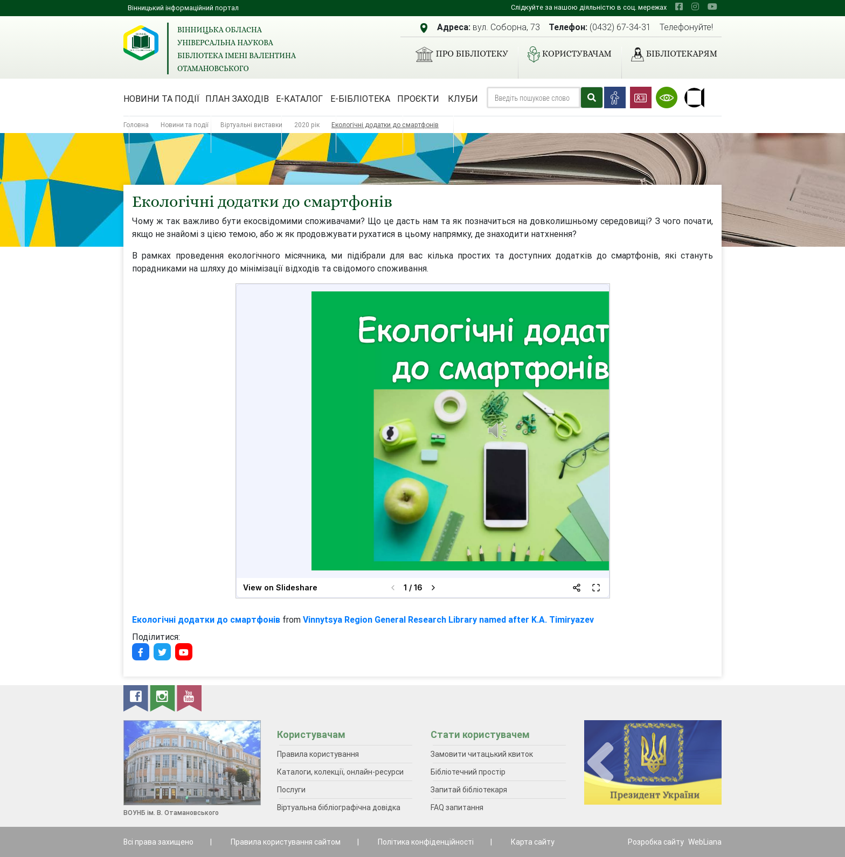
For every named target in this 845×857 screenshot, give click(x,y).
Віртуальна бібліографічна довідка (338, 807)
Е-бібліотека (360, 98)
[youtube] (712, 6)
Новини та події (161, 98)
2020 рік (307, 125)
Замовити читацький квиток (482, 754)
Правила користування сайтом (286, 842)
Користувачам (565, 54)
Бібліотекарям (669, 54)
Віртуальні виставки (251, 125)
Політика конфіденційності (426, 842)
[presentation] (600, 763)
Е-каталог (299, 98)
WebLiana (705, 842)
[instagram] (695, 6)
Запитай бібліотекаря (469, 790)
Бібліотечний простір (468, 772)
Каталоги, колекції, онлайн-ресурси (340, 772)
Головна (136, 125)
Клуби (463, 98)
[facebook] (679, 6)
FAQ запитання (457, 807)
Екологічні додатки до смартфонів (206, 619)
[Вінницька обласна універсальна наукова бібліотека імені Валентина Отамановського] (140, 43)
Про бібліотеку (457, 54)
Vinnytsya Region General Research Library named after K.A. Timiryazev (448, 619)
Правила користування (318, 754)
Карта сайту (533, 842)
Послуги (291, 790)
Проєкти (418, 98)
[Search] (533, 97)
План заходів (237, 98)
